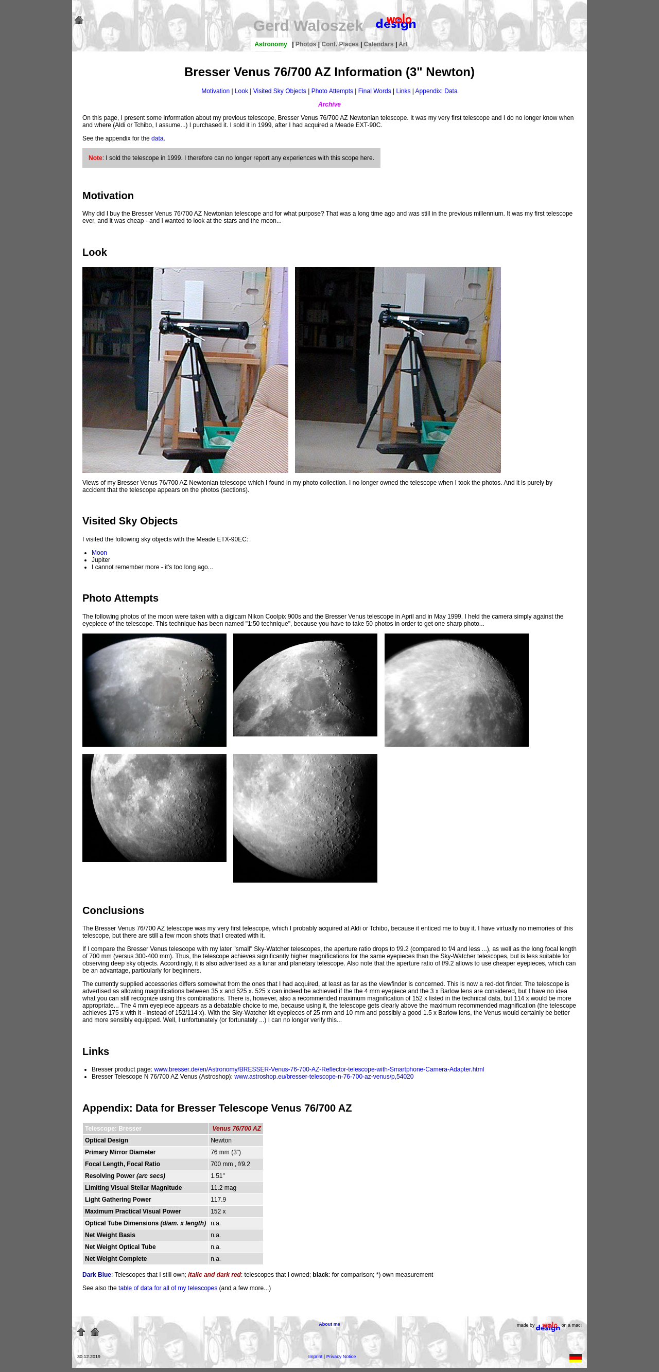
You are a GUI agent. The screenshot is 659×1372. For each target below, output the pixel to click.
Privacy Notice (341, 1356)
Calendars (379, 44)
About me (329, 1324)
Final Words (374, 91)
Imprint (315, 1356)
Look (241, 91)
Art (402, 44)
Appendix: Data (436, 91)
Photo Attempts (332, 91)
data (157, 138)
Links (403, 91)
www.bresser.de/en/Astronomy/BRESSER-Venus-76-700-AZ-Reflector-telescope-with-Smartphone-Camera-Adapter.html (319, 1069)
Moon (99, 552)
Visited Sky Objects (279, 91)
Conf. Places (341, 44)
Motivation (215, 91)
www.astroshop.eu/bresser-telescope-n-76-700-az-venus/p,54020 (323, 1076)
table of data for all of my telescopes (167, 1288)
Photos (307, 44)
